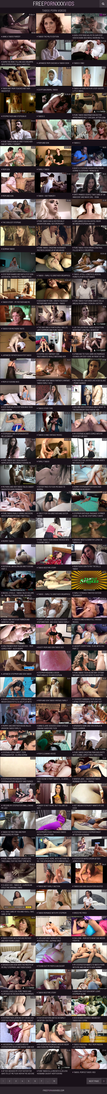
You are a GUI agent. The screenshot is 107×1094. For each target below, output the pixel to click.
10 (54, 1081)
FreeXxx (53, 3)
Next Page (97, 1081)
